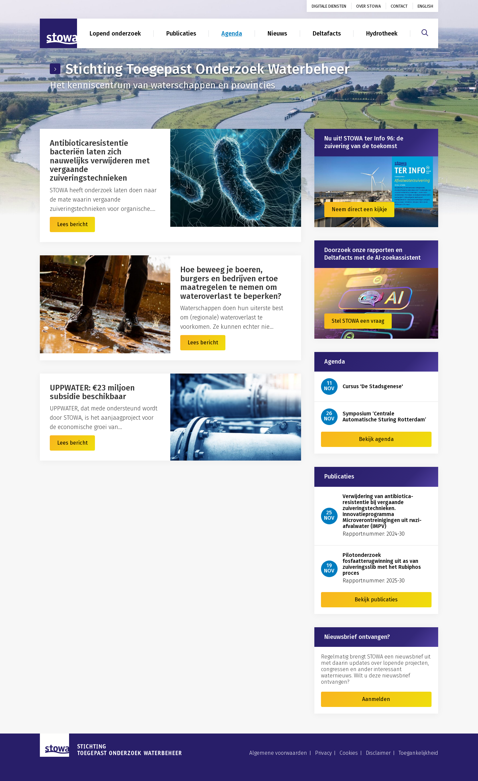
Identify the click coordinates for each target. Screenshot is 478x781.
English (425, 6)
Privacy (323, 753)
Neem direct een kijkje (359, 209)
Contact (399, 6)
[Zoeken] (425, 32)
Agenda (231, 33)
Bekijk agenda (376, 439)
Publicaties (181, 33)
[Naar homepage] (58, 33)
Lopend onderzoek (115, 33)
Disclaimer (378, 753)
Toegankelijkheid (418, 753)
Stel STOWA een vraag (358, 321)
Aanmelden (376, 699)
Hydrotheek (381, 33)
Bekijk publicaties (376, 599)
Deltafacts (327, 33)
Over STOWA (368, 6)
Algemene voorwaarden (278, 753)
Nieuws (277, 33)
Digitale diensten (329, 6)
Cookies (349, 753)
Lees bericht (72, 224)
